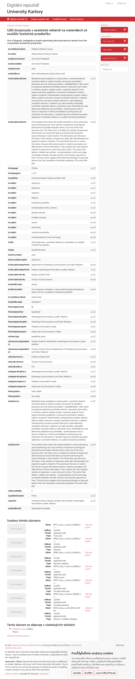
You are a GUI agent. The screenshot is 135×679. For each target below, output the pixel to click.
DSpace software (12, 673)
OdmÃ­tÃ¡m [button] (88, 672)
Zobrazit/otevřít (89, 526)
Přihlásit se (107, 69)
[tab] (114, 30)
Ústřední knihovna (35, 645)
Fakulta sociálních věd (40, 19)
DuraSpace (44, 673)
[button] (109, 3)
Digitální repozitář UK (18, 19)
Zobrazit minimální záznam (18, 25)
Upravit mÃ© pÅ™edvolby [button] (106, 672)
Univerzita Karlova (19, 645)
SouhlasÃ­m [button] (77, 672)
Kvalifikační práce (60, 19)
